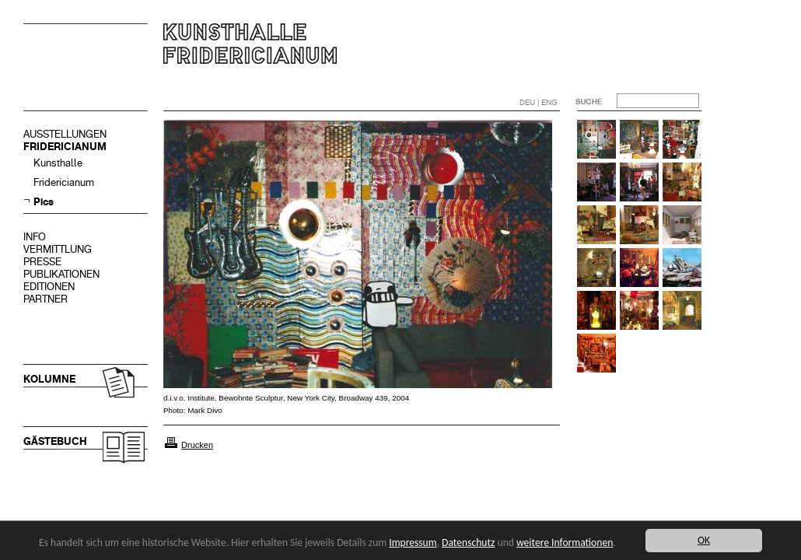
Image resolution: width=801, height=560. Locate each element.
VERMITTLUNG (57, 249)
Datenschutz (468, 542)
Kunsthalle (57, 163)
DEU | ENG (538, 102)
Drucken (197, 445)
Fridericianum (63, 182)
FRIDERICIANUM (65, 146)
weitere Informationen (564, 542)
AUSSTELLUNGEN (65, 134)
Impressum (412, 542)
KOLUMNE (49, 379)
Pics (43, 202)
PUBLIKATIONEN (61, 274)
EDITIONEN (49, 286)
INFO (34, 237)
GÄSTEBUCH (55, 441)
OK (704, 540)
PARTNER (45, 299)
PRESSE (42, 262)
